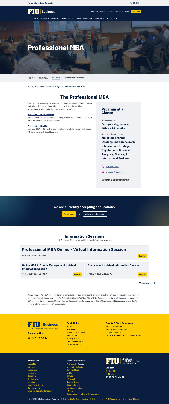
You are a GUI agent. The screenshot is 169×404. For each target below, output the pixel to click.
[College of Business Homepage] (42, 12)
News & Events (73, 335)
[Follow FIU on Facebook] (113, 377)
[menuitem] (32, 18)
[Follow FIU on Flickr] (123, 377)
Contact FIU (111, 371)
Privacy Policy (73, 338)
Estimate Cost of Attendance (40, 391)
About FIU (32, 364)
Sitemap (137, 399)
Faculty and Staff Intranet (117, 329)
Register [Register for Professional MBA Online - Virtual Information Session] (142, 256)
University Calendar (75, 367)
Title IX (70, 391)
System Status (73, 382)
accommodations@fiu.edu (113, 298)
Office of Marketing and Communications (123, 335)
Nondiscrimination (74, 388)
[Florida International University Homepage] (40, 3)
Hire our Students (106, 12)
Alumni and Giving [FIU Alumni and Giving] (35, 385)
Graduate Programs (54, 86)
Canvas (70, 376)
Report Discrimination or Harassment (83, 394)
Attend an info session (95, 214)
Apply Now (69, 214)
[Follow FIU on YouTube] (120, 377)
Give (127, 12)
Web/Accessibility (113, 399)
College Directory (113, 332)
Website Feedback (75, 341)
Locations (32, 373)
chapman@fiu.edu (114, 172)
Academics (39, 86)
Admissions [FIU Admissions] (32, 367)
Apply (69, 326)
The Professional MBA (38, 78)
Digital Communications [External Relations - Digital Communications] (79, 399)
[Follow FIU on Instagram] (107, 377)
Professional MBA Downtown (41, 114)
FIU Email (71, 379)
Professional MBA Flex (38, 126)
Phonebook (71, 364)
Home (30, 86)
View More (145, 283)
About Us (94, 12)
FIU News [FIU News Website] (110, 374)
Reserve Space (73, 385)
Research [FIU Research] (32, 376)
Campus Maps (73, 370)
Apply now (136, 12)
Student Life (33, 379)
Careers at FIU (34, 388)
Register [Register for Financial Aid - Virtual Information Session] (142, 274)
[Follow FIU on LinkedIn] (110, 377)
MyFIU (69, 373)
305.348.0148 (112, 166)
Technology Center (114, 326)
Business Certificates (76, 332)
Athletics (31, 382)
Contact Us (119, 12)
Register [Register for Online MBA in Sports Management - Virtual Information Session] (77, 274)
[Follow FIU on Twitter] (116, 377)
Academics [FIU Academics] (32, 370)
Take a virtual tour (74, 344)
